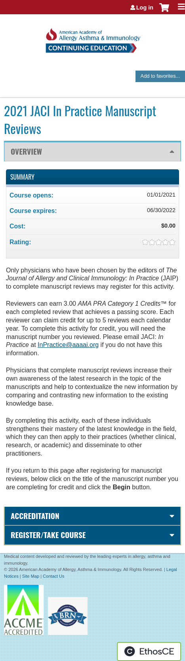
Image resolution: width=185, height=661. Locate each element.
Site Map (30, 576)
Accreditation (35, 515)
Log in (144, 7)
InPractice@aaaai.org (68, 344)
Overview (26, 151)
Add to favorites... (160, 76)
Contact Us (53, 576)
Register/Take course (48, 534)
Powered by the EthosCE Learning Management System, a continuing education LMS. (149, 651)
